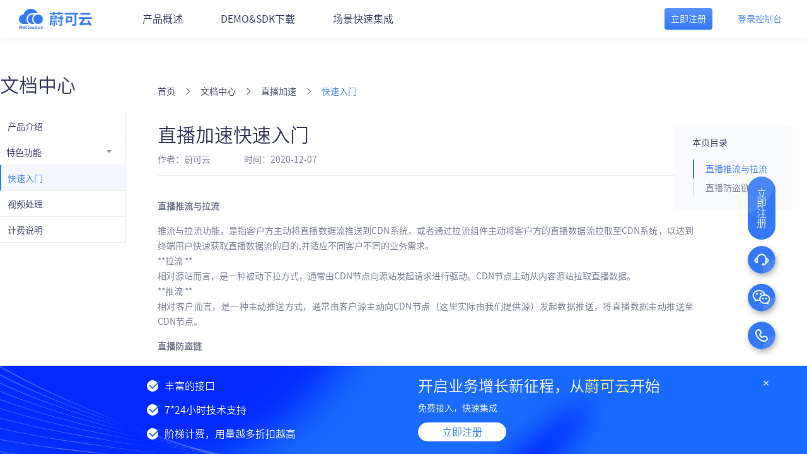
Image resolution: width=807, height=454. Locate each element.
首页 (166, 91)
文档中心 (218, 91)
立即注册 (462, 432)
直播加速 (278, 91)
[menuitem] (63, 126)
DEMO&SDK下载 (258, 19)
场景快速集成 (363, 19)
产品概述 (162, 19)
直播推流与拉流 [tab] (736, 169)
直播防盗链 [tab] (727, 187)
